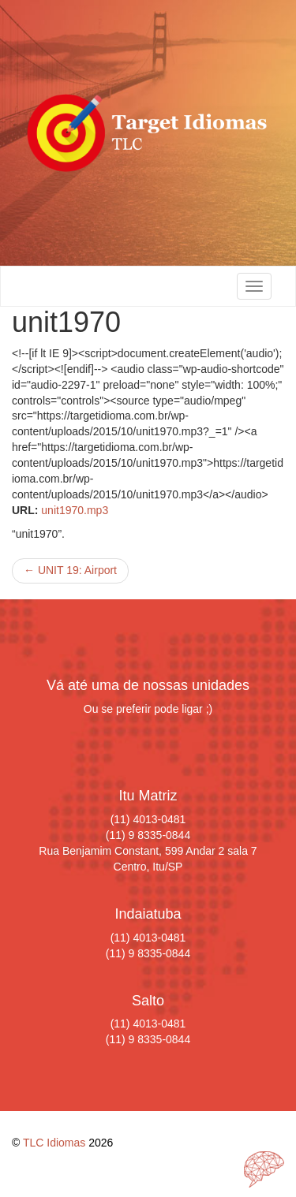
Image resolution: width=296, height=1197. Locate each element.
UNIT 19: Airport (70, 570)
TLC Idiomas (54, 1142)
